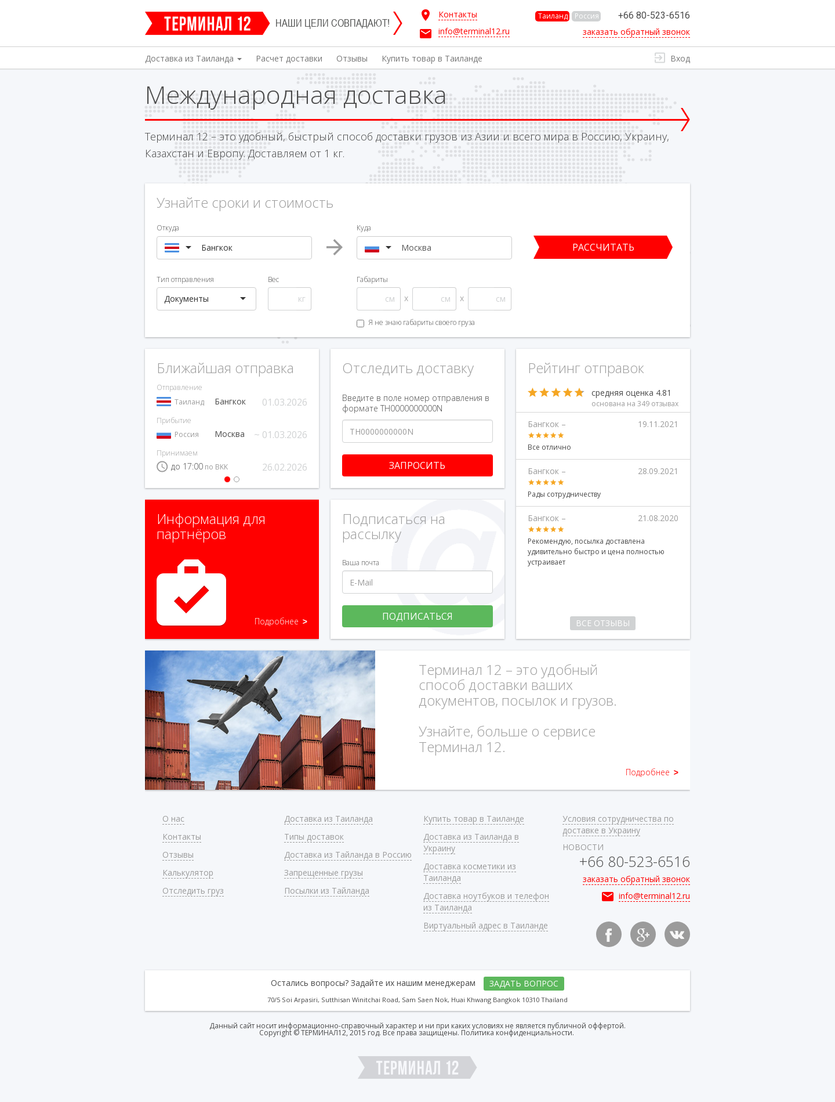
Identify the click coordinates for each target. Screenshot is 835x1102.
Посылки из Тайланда (326, 890)
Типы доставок (314, 836)
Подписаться (417, 616)
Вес (273, 279)
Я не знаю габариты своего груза (416, 322)
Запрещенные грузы (323, 872)
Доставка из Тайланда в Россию (348, 854)
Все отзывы (603, 622)
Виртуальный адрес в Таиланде (485, 925)
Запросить (417, 465)
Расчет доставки (289, 58)
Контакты (181, 836)
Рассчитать (603, 247)
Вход (680, 58)
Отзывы (352, 58)
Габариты (372, 279)
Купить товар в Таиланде (432, 58)
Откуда (168, 228)
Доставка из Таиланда (328, 818)
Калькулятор (187, 872)
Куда (364, 228)
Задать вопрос (523, 983)
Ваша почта (360, 563)
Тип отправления (185, 279)
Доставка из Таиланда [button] (193, 58)
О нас (173, 818)
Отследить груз (193, 890)
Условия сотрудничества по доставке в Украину (618, 824)
